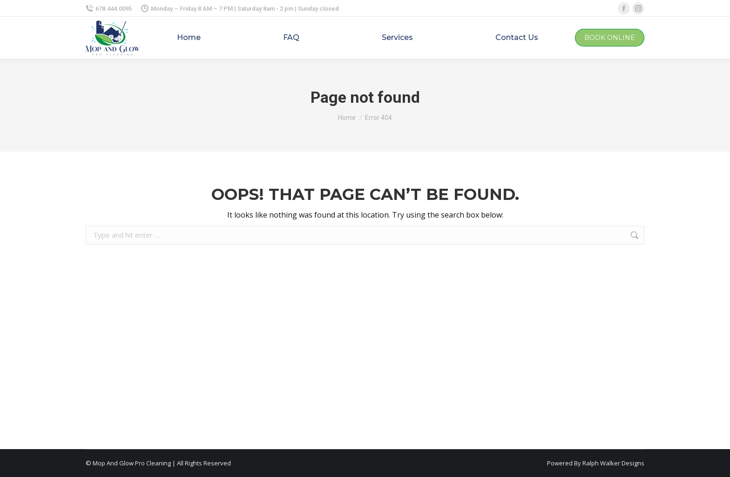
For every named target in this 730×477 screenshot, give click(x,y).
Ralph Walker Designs (613, 463)
